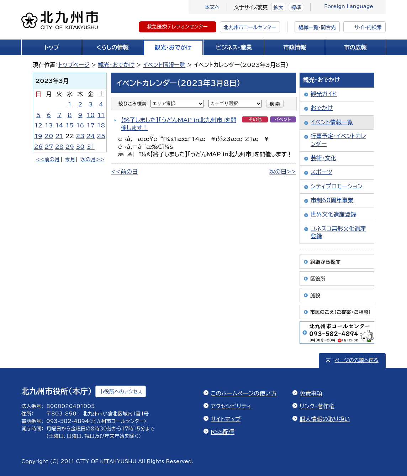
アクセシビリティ (231, 406)
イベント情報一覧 (164, 65)
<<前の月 (47, 159)
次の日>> (282, 171)
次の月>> (92, 159)
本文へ (212, 7)
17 (91, 125)
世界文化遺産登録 (333, 214)
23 (80, 136)
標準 (296, 7)
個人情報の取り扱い (325, 419)
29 (69, 147)
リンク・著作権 (317, 406)
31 (91, 147)
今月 (70, 159)
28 (59, 147)
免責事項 (311, 393)
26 (38, 147)
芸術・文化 (323, 158)
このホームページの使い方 (243, 393)
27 (48, 147)
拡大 (278, 7)
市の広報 (355, 47)
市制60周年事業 (332, 200)
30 (80, 147)
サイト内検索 (368, 27)
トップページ (73, 65)
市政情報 (294, 47)
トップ (51, 47)
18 (101, 125)
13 (49, 125)
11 (101, 115)
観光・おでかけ (173, 47)
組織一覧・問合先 (317, 27)
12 (38, 125)
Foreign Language (348, 6)
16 (80, 125)
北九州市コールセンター (250, 27)
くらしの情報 (112, 47)
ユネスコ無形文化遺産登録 (338, 232)
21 (59, 136)
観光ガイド (324, 94)
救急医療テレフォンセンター (177, 26)
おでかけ (322, 108)
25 (101, 136)
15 (70, 125)
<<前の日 (124, 171)
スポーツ (321, 172)
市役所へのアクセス (120, 391)
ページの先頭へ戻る (357, 360)
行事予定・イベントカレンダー (338, 140)
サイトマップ (225, 419)
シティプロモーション (337, 186)
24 (90, 136)
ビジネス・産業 (234, 47)
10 (91, 115)
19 (38, 136)
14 (59, 125)
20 (48, 136)
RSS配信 (222, 432)
